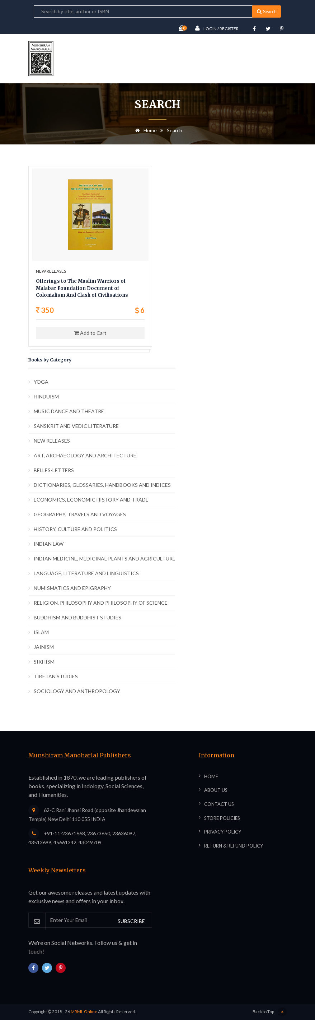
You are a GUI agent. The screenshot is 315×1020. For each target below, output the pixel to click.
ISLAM (41, 632)
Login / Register (217, 28)
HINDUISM (46, 396)
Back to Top (270, 1011)
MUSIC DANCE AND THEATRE (69, 411)
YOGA (41, 382)
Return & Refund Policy (233, 846)
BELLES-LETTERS (54, 470)
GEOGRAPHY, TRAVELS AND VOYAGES (80, 514)
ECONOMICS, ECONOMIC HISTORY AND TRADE (91, 500)
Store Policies (222, 818)
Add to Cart (90, 333)
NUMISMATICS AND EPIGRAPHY (72, 588)
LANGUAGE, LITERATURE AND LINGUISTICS (86, 573)
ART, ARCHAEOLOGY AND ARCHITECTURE (85, 455)
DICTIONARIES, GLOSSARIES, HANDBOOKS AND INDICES (102, 485)
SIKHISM (44, 662)
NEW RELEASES (52, 441)
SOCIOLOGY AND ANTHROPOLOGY (77, 691)
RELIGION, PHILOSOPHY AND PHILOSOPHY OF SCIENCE (101, 603)
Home (145, 130)
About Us (215, 790)
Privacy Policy (222, 832)
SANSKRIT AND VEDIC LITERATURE (76, 426)
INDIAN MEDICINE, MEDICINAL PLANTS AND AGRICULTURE (104, 558)
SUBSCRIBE (131, 921)
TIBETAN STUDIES (56, 676)
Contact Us (219, 804)
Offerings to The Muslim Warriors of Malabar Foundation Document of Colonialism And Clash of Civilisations (82, 288)
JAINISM (44, 647)
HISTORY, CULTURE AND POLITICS (75, 529)
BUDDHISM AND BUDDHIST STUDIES (77, 617)
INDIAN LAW (49, 544)
